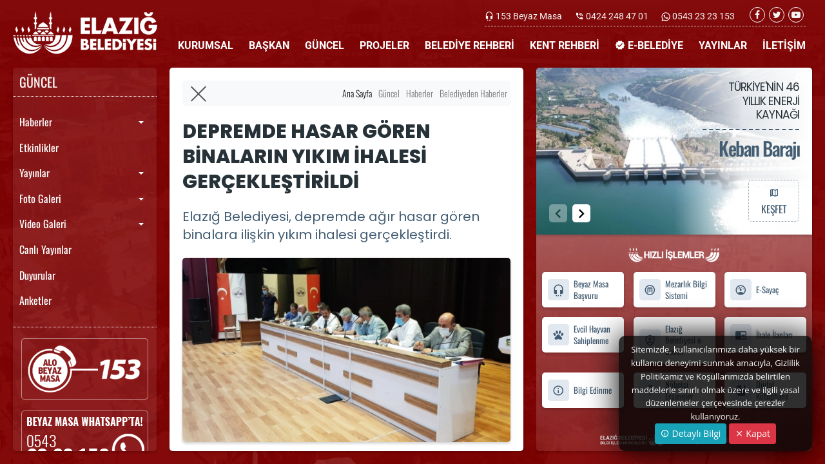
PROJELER (384, 45)
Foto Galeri (40, 198)
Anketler (35, 300)
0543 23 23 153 (702, 16)
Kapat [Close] (752, 433)
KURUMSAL (205, 45)
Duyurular (37, 275)
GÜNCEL (324, 45)
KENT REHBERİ (564, 45)
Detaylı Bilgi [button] (691, 433)
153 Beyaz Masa (529, 16)
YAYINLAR (723, 45)
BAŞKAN (269, 45)
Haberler (35, 122)
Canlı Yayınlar (45, 249)
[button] (581, 213)
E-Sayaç (754, 289)
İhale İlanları (761, 335)
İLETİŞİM (784, 45)
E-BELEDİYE (649, 45)
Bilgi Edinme (579, 390)
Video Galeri (42, 223)
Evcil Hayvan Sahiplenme (578, 334)
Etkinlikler (39, 147)
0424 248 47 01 (617, 16)
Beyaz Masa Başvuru (577, 290)
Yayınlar (34, 172)
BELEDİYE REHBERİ (469, 45)
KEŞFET (773, 200)
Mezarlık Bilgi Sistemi (673, 290)
